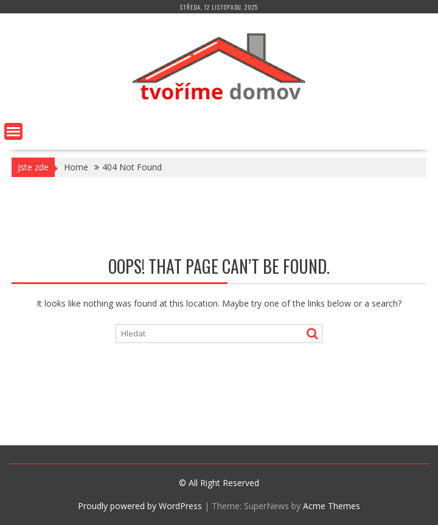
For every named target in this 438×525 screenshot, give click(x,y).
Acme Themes (331, 506)
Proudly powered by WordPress (140, 506)
